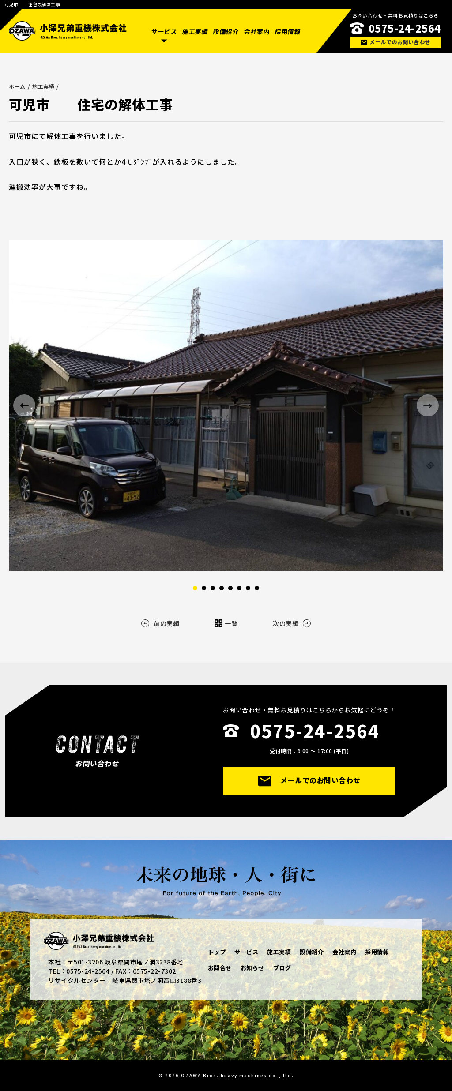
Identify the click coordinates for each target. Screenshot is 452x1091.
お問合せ (220, 968)
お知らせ (252, 968)
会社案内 (257, 31)
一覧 (226, 623)
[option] (226, 405)
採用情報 (287, 31)
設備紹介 (226, 31)
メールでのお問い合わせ (395, 41)
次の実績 (292, 623)
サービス (164, 31)
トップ (217, 952)
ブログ (282, 968)
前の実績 (160, 623)
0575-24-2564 (405, 28)
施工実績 (195, 31)
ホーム (17, 86)
